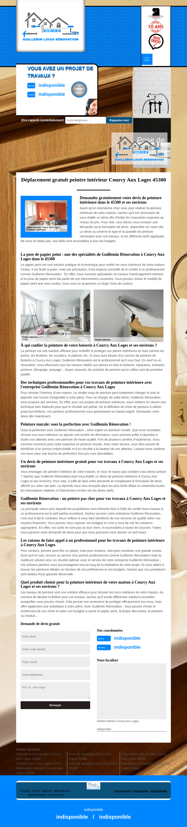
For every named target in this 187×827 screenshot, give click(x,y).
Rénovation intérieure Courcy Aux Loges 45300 (39, 770)
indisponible (127, 638)
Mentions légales (46, 795)
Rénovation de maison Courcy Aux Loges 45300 (145, 766)
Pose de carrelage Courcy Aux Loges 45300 (90, 756)
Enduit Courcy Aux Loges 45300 (38, 763)
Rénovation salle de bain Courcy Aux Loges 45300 (144, 756)
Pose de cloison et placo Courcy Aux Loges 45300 (38, 756)
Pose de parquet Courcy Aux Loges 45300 (93, 766)
